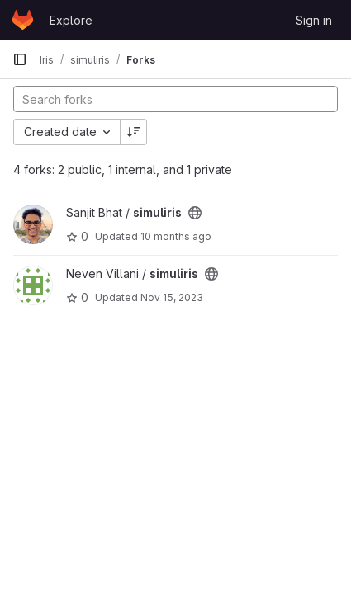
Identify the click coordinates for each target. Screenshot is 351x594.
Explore (71, 20)
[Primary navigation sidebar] (20, 59)
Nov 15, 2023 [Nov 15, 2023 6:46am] (171, 297)
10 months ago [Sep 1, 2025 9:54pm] (175, 236)
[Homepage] (22, 20)
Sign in (314, 20)
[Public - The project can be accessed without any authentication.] (195, 212)
